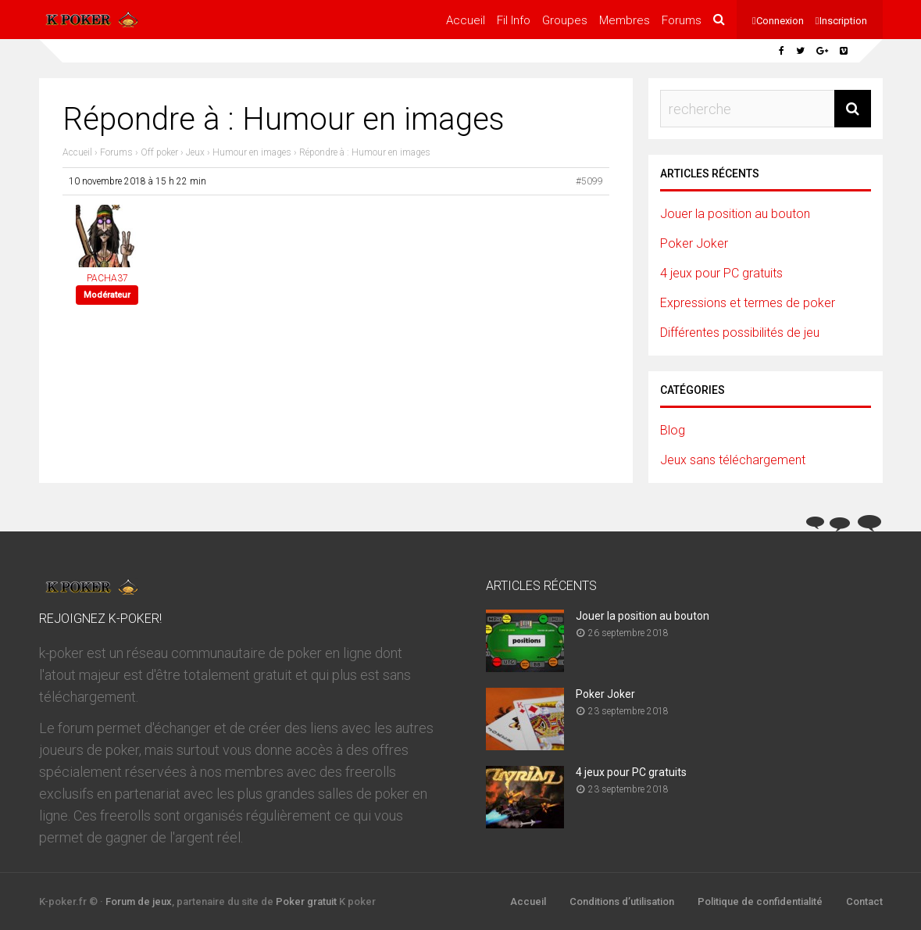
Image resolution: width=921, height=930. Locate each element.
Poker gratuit (306, 901)
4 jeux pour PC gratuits (721, 273)
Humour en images (251, 152)
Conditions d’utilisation (621, 901)
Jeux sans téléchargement (732, 459)
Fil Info (513, 20)
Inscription (843, 21)
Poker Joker (694, 243)
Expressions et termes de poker (747, 302)
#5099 (589, 181)
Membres (624, 20)
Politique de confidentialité (760, 901)
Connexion (780, 21)
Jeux (195, 152)
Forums (681, 20)
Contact (864, 901)
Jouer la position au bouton (735, 213)
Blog (672, 430)
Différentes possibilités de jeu (739, 332)
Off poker (159, 152)
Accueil (465, 20)
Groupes (564, 20)
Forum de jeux (138, 901)
